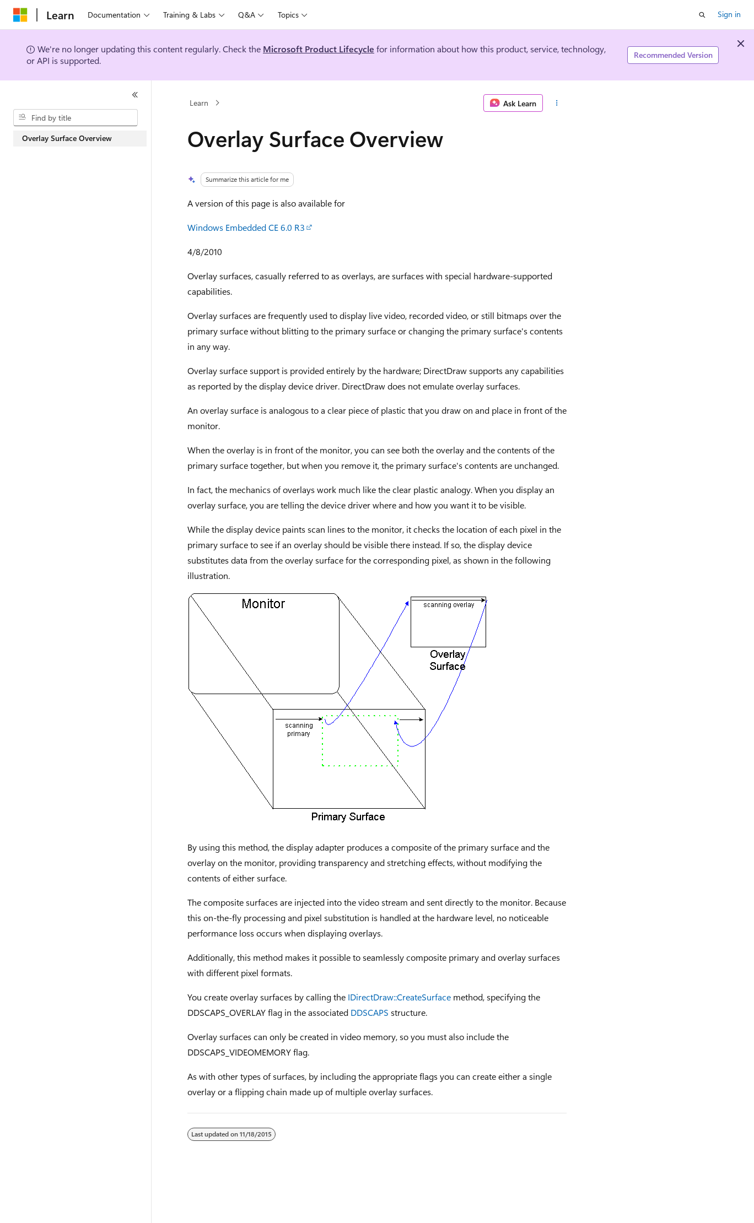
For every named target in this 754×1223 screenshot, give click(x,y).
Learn (199, 103)
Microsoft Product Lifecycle (318, 49)
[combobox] (75, 118)
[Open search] (702, 15)
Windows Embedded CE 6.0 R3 (246, 227)
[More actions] (557, 103)
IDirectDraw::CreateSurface (399, 997)
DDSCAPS (370, 1012)
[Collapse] (135, 95)
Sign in (729, 14)
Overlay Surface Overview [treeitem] (67, 138)
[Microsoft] (20, 15)
